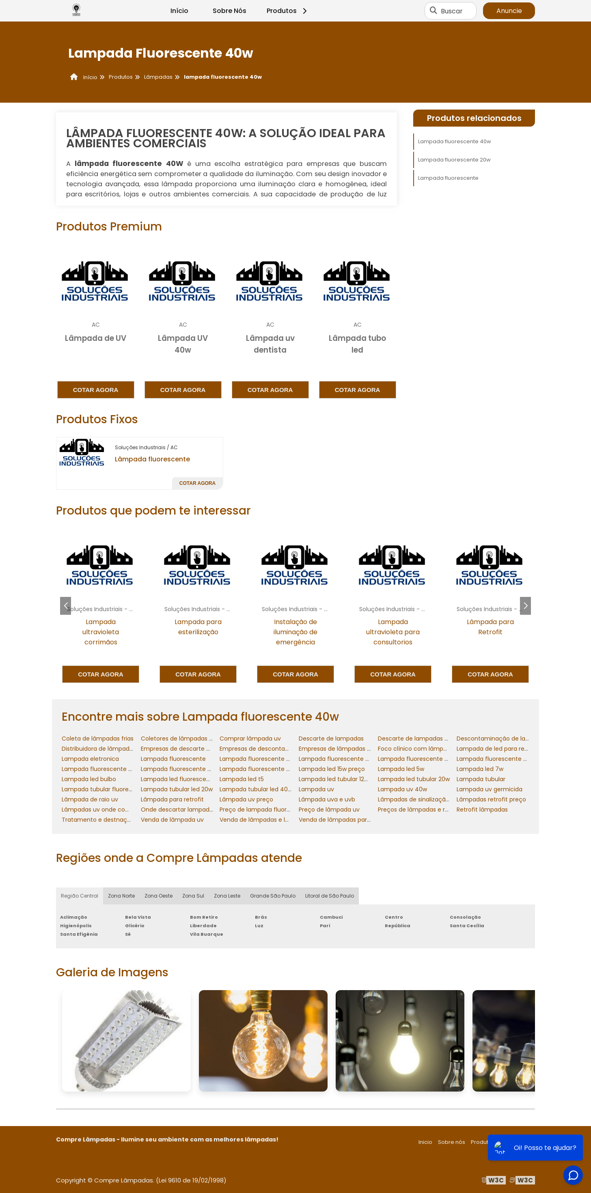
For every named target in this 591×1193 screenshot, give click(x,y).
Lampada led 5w (401, 769)
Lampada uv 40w (402, 789)
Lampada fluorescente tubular (263, 769)
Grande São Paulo (273, 895)
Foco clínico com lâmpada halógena (430, 749)
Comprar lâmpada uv (250, 738)
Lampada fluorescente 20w (454, 160)
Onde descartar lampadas (178, 809)
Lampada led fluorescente (178, 779)
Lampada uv (316, 789)
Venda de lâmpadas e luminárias (266, 820)
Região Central (79, 895)
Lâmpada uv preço (246, 799)
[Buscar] (433, 11)
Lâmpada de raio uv (90, 799)
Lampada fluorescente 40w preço (505, 759)
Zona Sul (193, 895)
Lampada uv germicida (489, 789)
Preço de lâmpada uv (329, 809)
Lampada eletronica (90, 759)
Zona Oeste (159, 895)
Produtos (288, 10)
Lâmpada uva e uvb (327, 799)
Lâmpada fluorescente (152, 459)
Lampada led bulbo (89, 779)
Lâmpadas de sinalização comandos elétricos (443, 799)
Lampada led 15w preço (332, 769)
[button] (525, 606)
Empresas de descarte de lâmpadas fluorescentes (213, 749)
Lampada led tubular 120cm (338, 779)
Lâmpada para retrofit (172, 799)
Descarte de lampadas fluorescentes (431, 738)
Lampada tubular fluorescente (105, 789)
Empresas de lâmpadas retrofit (343, 749)
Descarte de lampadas (331, 738)
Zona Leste (227, 895)
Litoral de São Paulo (329, 895)
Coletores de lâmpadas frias (181, 738)
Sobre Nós (229, 10)
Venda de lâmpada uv (172, 820)
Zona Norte (121, 895)
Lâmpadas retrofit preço (491, 799)
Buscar (452, 10)
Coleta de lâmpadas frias (98, 738)
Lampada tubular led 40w (256, 789)
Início (179, 10)
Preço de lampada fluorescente (265, 809)
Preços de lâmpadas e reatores (422, 809)
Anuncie (509, 10)
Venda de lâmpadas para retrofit (345, 820)
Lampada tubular (481, 779)
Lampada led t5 (242, 779)
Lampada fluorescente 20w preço (347, 759)
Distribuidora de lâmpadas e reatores (114, 749)
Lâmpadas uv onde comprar (102, 809)
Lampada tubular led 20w (177, 789)
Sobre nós (451, 1142)
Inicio (425, 1142)
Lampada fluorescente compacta (110, 769)
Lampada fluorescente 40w (454, 141)
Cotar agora (96, 389)
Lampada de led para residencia (502, 749)
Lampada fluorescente (448, 178)
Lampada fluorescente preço (182, 769)
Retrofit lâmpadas (482, 809)
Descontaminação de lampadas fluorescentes (523, 738)
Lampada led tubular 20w (414, 779)
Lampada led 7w (480, 769)
